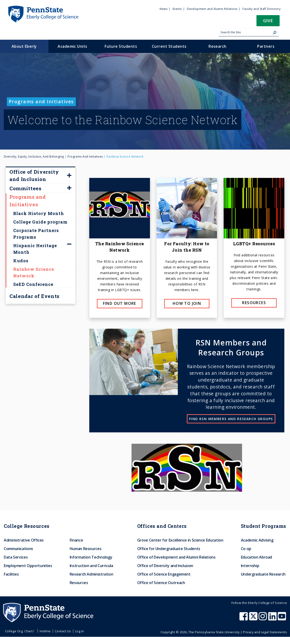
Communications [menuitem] (18, 548)
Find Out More (119, 303)
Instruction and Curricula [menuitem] (91, 565)
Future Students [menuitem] (121, 46)
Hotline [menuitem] (45, 631)
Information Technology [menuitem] (91, 557)
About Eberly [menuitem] (24, 46)
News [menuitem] (163, 9)
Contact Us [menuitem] (63, 631)
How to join (187, 303)
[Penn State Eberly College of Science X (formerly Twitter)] (254, 618)
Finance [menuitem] (76, 540)
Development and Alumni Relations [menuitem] (212, 9)
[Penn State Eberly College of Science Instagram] (263, 618)
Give (268, 20)
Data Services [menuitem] (16, 557)
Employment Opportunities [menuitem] (28, 565)
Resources (254, 302)
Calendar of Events (34, 296)
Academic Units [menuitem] (72, 46)
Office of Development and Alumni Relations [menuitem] (176, 557)
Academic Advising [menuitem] (257, 540)
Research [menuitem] (217, 46)
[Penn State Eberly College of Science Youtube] (282, 618)
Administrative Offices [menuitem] (24, 540)
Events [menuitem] (177, 9)
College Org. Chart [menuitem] (20, 631)
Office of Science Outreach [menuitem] (161, 582)
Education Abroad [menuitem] (256, 557)
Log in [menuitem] (79, 631)
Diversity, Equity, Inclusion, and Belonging (34, 157)
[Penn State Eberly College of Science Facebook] (244, 618)
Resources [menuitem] (79, 582)
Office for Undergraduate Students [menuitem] (168, 548)
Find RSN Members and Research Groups (231, 419)
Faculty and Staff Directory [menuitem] (262, 9)
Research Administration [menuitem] (91, 574)
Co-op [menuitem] (246, 548)
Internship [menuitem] (250, 565)
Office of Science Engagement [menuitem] (164, 574)
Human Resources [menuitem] (86, 548)
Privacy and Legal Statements (265, 632)
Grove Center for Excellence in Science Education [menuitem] (180, 540)
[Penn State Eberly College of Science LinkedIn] (273, 618)
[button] (268, 22)
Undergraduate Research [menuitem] (263, 574)
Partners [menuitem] (265, 46)
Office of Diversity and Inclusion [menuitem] (165, 565)
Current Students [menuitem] (169, 46)
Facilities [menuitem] (11, 574)
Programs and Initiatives (85, 157)
